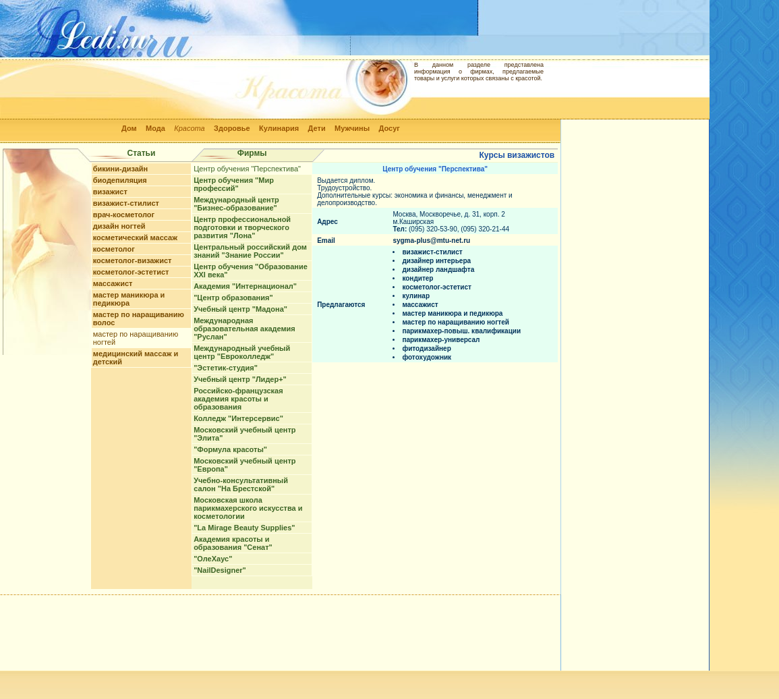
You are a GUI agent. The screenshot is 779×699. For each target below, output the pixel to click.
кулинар (416, 296)
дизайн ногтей (119, 226)
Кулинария (279, 128)
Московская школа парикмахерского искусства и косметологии (248, 508)
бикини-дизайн (120, 169)
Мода (155, 128)
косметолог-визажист (132, 260)
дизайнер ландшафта (438, 269)
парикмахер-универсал (441, 339)
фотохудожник (426, 357)
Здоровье (232, 128)
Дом (129, 128)
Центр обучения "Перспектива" (247, 169)
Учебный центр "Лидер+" (240, 379)
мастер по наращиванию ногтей (455, 322)
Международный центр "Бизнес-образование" (236, 204)
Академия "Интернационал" (245, 286)
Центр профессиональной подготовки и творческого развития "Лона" (242, 227)
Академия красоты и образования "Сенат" (233, 543)
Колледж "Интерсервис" (238, 418)
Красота (189, 128)
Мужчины (352, 128)
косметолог (114, 249)
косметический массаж (135, 237)
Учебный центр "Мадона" (240, 309)
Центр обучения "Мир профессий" (234, 184)
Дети (317, 128)
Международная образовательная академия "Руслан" (244, 328)
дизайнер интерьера (436, 260)
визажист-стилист (126, 203)
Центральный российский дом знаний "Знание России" (250, 251)
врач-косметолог (123, 215)
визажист (110, 192)
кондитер (417, 278)
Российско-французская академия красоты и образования (238, 399)
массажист (113, 283)
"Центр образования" (233, 297)
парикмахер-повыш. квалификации (461, 331)
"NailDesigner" (220, 570)
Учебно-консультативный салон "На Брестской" (241, 484)
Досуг (388, 128)
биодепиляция (120, 180)
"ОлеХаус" (213, 559)
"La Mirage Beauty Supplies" (244, 528)
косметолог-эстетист (131, 272)
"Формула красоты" (230, 449)
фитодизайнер (426, 348)
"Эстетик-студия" (226, 368)
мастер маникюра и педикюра (129, 299)
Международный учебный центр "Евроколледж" (242, 352)
